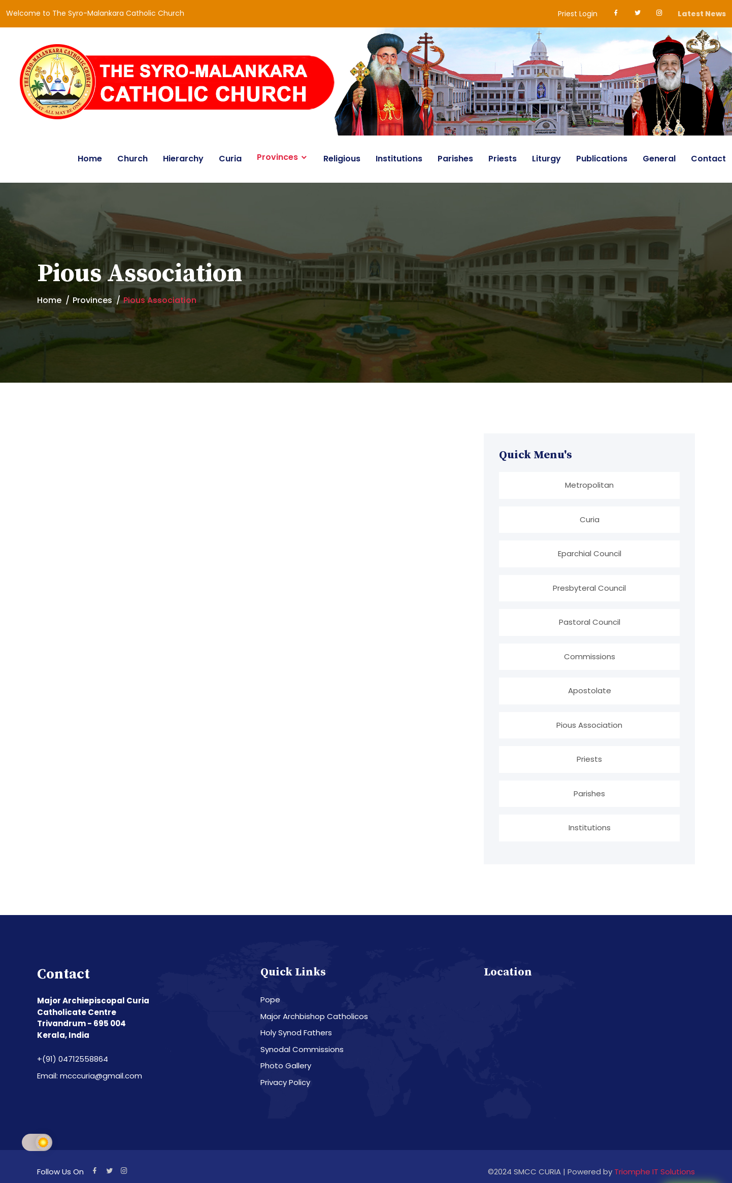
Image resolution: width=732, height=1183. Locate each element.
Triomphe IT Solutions (654, 1171)
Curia (230, 158)
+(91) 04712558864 (72, 1059)
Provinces (277, 157)
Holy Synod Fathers (296, 1032)
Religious (341, 158)
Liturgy (546, 158)
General (659, 158)
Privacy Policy (285, 1082)
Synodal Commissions (302, 1049)
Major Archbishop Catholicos (314, 1016)
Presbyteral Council (589, 588)
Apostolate (589, 690)
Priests (502, 158)
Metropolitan (589, 485)
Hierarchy (183, 158)
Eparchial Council (589, 553)
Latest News (702, 14)
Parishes (455, 158)
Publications (601, 158)
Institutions (399, 158)
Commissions (589, 656)
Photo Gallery (285, 1065)
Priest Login (577, 14)
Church (132, 158)
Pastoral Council (589, 622)
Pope (270, 999)
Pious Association (589, 725)
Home (90, 158)
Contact (708, 158)
